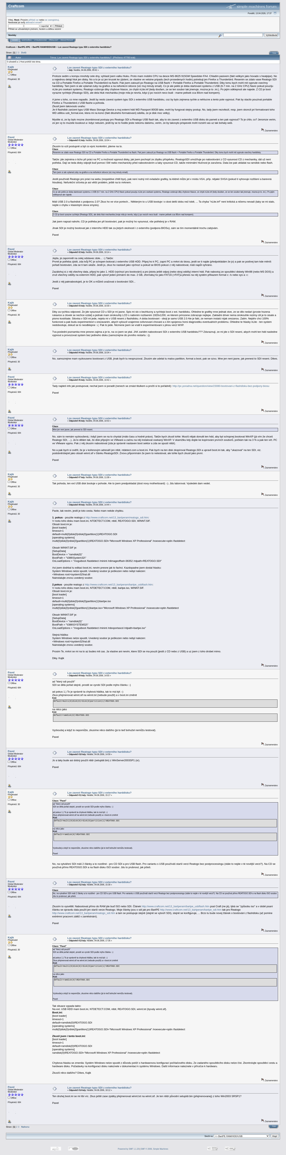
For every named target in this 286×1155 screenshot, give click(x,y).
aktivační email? (34, 22)
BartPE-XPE (24, 47)
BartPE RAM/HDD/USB (44, 47)
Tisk (274, 53)
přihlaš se (34, 19)
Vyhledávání (40, 40)
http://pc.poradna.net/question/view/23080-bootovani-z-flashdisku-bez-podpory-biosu (221, 385)
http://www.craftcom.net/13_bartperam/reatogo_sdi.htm (117, 517)
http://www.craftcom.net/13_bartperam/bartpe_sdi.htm (190, 909)
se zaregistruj (52, 19)
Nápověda (27, 40)
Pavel (11, 137)
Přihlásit (53, 40)
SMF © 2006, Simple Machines (154, 1149)
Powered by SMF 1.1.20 (128, 1149)
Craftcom (10, 47)
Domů (15, 40)
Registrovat (67, 40)
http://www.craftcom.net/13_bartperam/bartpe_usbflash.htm (119, 584)
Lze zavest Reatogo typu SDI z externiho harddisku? (84, 47)
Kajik (11, 66)
